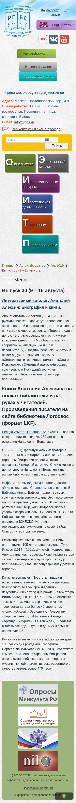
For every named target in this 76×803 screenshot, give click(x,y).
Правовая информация (38, 788)
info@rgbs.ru (24, 122)
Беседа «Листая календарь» (23, 432)
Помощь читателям (38, 76)
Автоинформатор (36, 54)
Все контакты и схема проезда (31, 129)
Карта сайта (50, 10)
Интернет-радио (38, 67)
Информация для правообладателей (38, 795)
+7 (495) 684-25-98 (49, 93)
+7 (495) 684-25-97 (17, 93)
